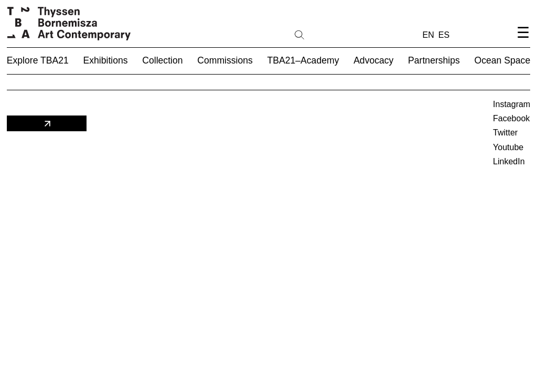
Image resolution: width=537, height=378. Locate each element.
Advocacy (373, 60)
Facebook (511, 118)
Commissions (225, 60)
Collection (162, 60)
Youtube (508, 147)
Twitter (505, 132)
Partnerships (434, 60)
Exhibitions (105, 60)
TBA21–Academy (303, 60)
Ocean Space (503, 60)
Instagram (511, 104)
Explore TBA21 (38, 60)
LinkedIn (509, 161)
